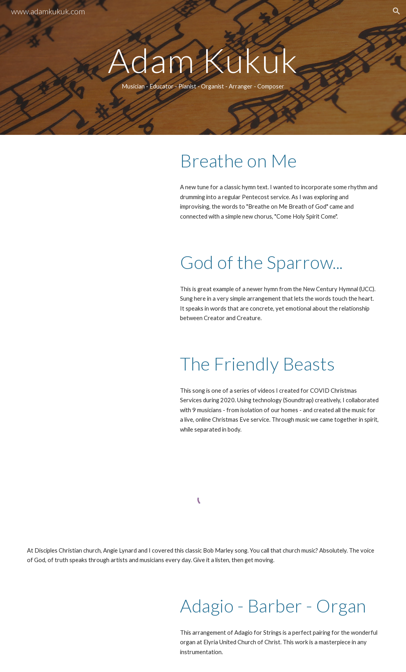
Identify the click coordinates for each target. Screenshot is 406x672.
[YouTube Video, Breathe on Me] (96, 184)
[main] (203, 67)
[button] (396, 11)
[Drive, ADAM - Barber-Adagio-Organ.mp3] (96, 622)
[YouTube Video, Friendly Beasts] (96, 388)
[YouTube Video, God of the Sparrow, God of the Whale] (96, 286)
